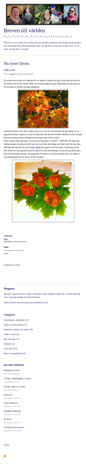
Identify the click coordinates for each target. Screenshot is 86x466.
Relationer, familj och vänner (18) (18, 329)
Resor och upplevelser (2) (15, 353)
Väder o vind (9, 70)
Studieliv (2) (9, 344)
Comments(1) (8, 236)
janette (12, 74)
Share (6, 239)
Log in (6, 445)
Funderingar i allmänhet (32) (16, 320)
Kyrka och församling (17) (15, 325)
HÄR (38, 147)
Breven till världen (24, 30)
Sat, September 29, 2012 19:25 (24, 74)
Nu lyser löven (16, 63)
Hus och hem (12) (11, 339)
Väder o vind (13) (11, 334)
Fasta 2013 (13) (10, 349)
